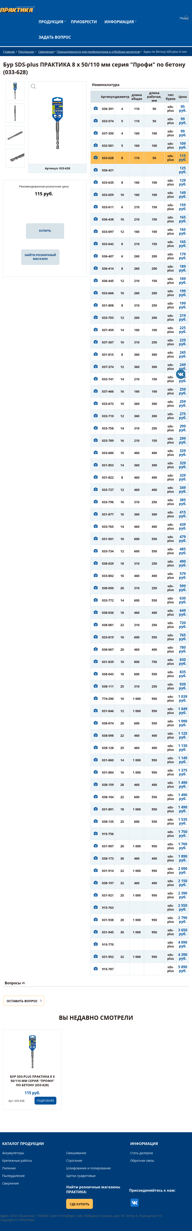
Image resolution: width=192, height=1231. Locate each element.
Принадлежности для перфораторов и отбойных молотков (98, 52)
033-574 (108, 121)
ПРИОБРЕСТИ (84, 21)
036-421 (108, 170)
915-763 (108, 907)
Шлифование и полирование (88, 1168)
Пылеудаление (13, 1176)
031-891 (108, 809)
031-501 (108, 539)
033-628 (108, 158)
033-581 (108, 145)
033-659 (108, 195)
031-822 (108, 477)
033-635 (108, 182)
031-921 (108, 895)
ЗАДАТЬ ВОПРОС (55, 37)
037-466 (108, 391)
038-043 (108, 674)
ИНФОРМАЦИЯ (119, 21)
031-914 (108, 871)
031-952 (108, 957)
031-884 (108, 772)
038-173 (108, 858)
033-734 (108, 551)
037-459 (108, 330)
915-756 (108, 834)
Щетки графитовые (81, 1176)
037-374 (108, 367)
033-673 (108, 404)
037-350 (108, 133)
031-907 (108, 846)
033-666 (108, 293)
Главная (9, 52)
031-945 (108, 932)
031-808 (108, 305)
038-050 (108, 588)
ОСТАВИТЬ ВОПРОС (22, 1001)
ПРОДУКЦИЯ (51, 21)
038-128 (108, 748)
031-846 (108, 711)
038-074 (108, 723)
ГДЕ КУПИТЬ (79, 1204)
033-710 (108, 416)
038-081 (108, 625)
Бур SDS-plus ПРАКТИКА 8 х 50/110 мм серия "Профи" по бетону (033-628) (32, 1080)
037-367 (108, 342)
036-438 (108, 219)
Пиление (9, 1168)
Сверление (46, 52)
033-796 (108, 502)
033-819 (108, 637)
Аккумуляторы (13, 1153)
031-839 (108, 662)
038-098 (108, 735)
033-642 (108, 244)
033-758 (108, 428)
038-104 (108, 797)
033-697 (108, 231)
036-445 (108, 281)
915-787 (108, 969)
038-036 (108, 612)
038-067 (108, 649)
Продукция (26, 52)
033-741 (108, 379)
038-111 (108, 686)
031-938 (108, 920)
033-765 (108, 526)
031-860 (108, 760)
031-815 (108, 354)
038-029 (108, 563)
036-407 (108, 256)
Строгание (74, 1160)
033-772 (108, 600)
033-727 (108, 490)
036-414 (108, 268)
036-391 (108, 109)
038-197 (108, 883)
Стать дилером (141, 1153)
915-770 (108, 944)
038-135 (108, 821)
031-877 (108, 514)
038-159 (108, 785)
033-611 (108, 207)
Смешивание (76, 1153)
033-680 (108, 453)
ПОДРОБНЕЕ (45, 1100)
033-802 (108, 576)
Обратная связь (142, 1160)
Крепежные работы (17, 1160)
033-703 (108, 318)
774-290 (108, 699)
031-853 (108, 465)
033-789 (108, 440)
